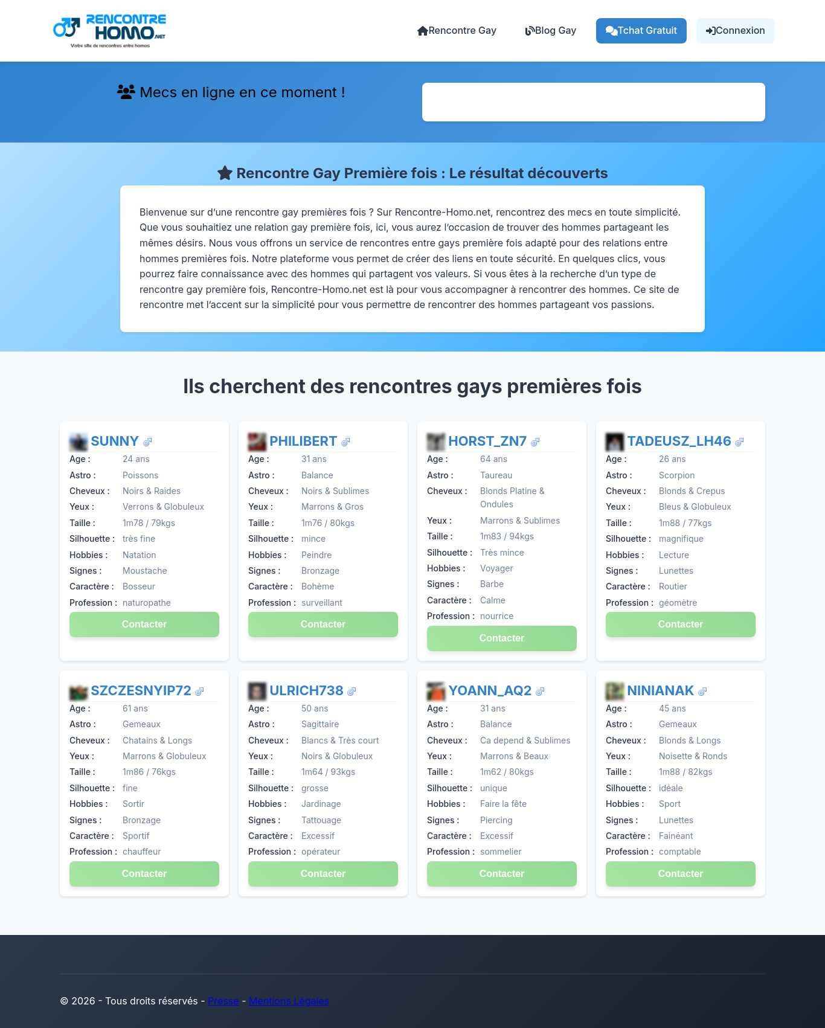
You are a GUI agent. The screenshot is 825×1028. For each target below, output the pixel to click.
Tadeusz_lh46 (680, 441)
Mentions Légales (289, 1001)
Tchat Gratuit (642, 30)
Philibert (305, 441)
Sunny (116, 441)
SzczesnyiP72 (142, 690)
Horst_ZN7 (489, 441)
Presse (223, 1001)
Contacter (144, 624)
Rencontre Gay (456, 30)
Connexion (735, 30)
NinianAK (662, 690)
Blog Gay (550, 30)
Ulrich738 (308, 690)
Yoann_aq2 (491, 690)
